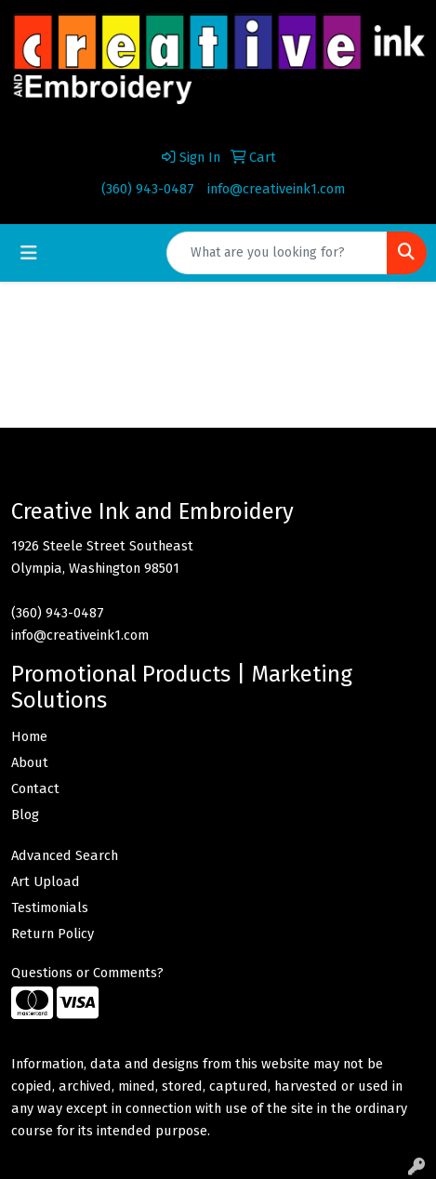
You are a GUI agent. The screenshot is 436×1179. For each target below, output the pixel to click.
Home (29, 736)
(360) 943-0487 (147, 188)
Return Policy (52, 933)
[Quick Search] (277, 253)
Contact (35, 788)
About (29, 762)
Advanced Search (64, 855)
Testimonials (49, 907)
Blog (25, 814)
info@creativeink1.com (276, 188)
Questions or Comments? (87, 972)
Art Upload (45, 881)
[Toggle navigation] (28, 253)
